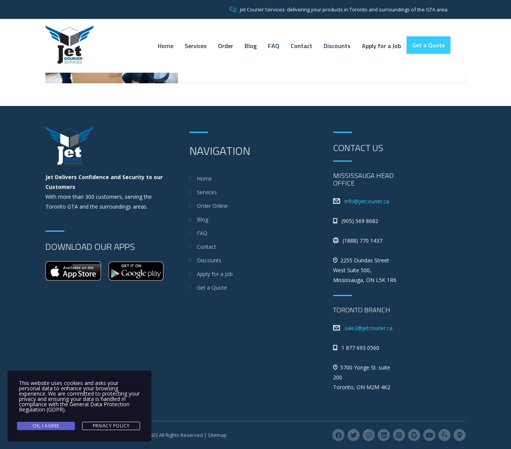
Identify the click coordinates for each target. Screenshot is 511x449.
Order (225, 45)
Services (196, 45)
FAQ (273, 45)
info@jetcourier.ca (366, 201)
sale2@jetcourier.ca (368, 328)
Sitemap (217, 435)
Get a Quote (428, 45)
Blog (251, 45)
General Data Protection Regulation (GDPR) (74, 407)
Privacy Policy (111, 425)
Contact (301, 45)
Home (165, 45)
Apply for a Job (381, 45)
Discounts (337, 45)
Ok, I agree (46, 425)
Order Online (212, 205)
